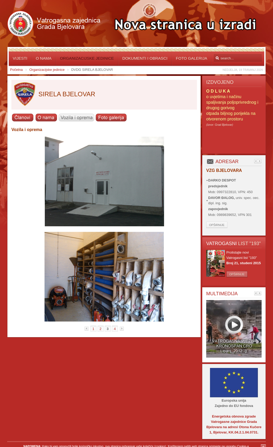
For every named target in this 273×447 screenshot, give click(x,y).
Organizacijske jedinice (47, 70)
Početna (16, 70)
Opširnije (216, 225)
